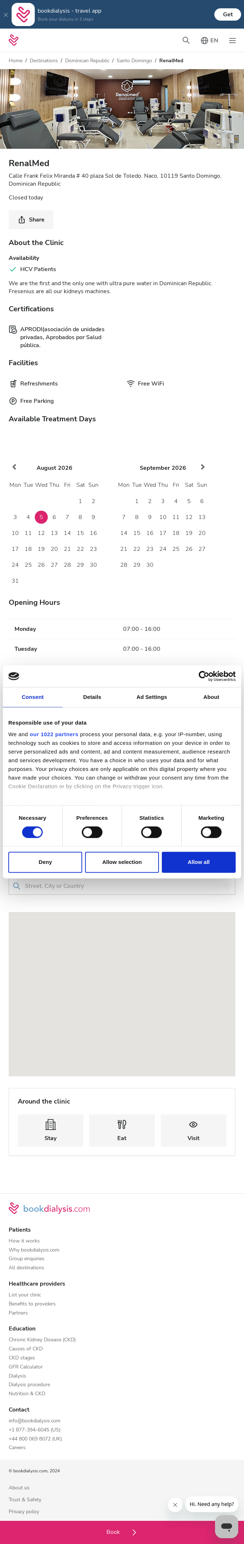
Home (15, 60)
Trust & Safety (25, 1500)
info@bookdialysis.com (34, 1421)
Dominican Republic (87, 60)
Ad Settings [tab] (151, 697)
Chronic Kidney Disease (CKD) (42, 1340)
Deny (45, 862)
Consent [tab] (33, 697)
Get (228, 14)
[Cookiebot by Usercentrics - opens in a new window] (204, 676)
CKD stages (22, 1358)
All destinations (26, 1268)
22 (80, 549)
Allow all (199, 862)
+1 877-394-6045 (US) (34, 1430)
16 (93, 533)
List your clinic (25, 1295)
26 (41, 565)
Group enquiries (27, 1259)
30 (93, 565)
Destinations (44, 60)
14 (67, 533)
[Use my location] (227, 886)
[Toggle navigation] (232, 40)
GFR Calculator (26, 1367)
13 (54, 533)
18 (28, 549)
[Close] (6, 14)
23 (93, 549)
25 (28, 565)
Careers (17, 1448)
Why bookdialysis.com (34, 1250)
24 (15, 565)
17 (15, 549)
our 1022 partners (54, 734)
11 (28, 533)
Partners (18, 1313)
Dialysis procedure (29, 1385)
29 (80, 565)
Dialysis (17, 1376)
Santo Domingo (134, 60)
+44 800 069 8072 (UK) (35, 1439)
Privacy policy (24, 1512)
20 (54, 549)
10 (15, 533)
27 (54, 565)
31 (15, 581)
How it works (24, 1241)
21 (67, 549)
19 (41, 549)
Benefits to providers (32, 1304)
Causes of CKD (26, 1349)
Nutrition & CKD (27, 1394)
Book (122, 1532)
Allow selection (122, 862)
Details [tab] (92, 697)
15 (80, 533)
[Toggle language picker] (209, 40)
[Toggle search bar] (186, 40)
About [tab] (211, 697)
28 (67, 565)
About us (19, 1488)
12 (41, 533)
